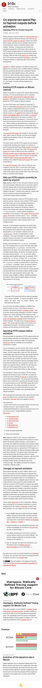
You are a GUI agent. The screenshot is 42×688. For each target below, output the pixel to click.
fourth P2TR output (9, 155)
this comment (34, 527)
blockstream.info (14, 416)
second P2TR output (12, 133)
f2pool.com (25, 55)
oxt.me (11, 423)
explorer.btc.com (14, 421)
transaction (20, 106)
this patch (14, 399)
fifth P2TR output (24, 160)
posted (28, 147)
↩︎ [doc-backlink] (24, 522)
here (34, 508)
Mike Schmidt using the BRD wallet (21, 157)
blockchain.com (13, 427)
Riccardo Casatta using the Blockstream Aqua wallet (19, 153)
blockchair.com (13, 425)
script (4, 397)
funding (21, 557)
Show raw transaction (12, 434)
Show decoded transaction (14, 430)
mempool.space (13, 418)
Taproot (5, 66)
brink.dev (27, 57)
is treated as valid (27, 310)
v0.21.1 (32, 399)
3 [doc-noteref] (33, 310)
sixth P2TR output (11, 165)
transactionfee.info (31, 36)
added (19, 113)
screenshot (33, 115)
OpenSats (35, 553)
